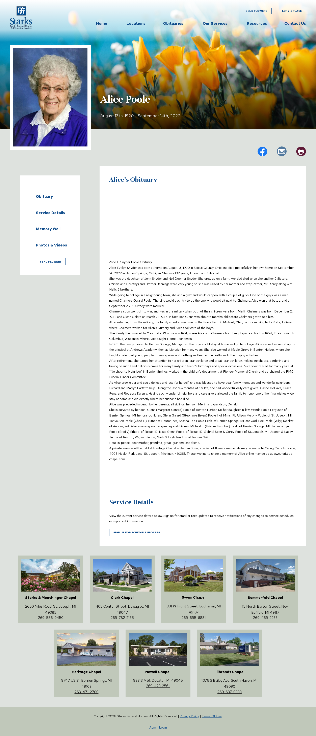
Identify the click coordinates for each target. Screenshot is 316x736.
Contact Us (295, 23)
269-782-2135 (122, 617)
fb (262, 151)
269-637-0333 (229, 692)
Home (101, 23)
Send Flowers (256, 11)
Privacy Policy (189, 716)
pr (301, 151)
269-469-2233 (265, 617)
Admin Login (158, 727)
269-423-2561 (158, 685)
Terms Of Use (212, 716)
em (282, 151)
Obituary (44, 196)
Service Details (50, 212)
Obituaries (173, 23)
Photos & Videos (51, 245)
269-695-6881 (194, 617)
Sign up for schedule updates (136, 532)
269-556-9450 (50, 617)
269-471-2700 (87, 692)
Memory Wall (48, 228)
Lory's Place (292, 11)
